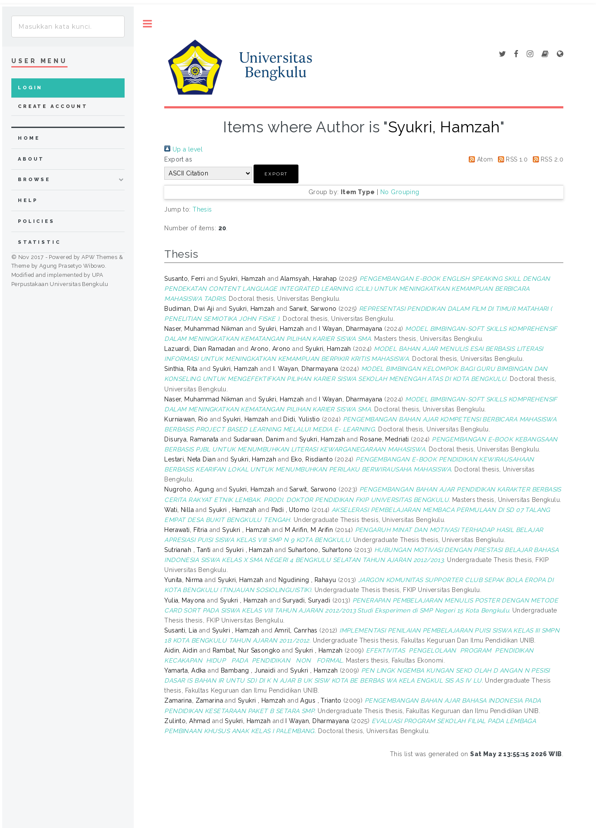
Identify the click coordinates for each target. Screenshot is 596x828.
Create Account (53, 106)
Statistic (39, 242)
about (31, 159)
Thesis (202, 209)
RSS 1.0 (511, 159)
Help (27, 200)
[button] (276, 174)
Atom (479, 159)
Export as (178, 159)
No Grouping (400, 191)
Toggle (147, 24)
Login (30, 88)
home (29, 138)
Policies (36, 221)
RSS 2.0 (546, 159)
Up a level (183, 149)
